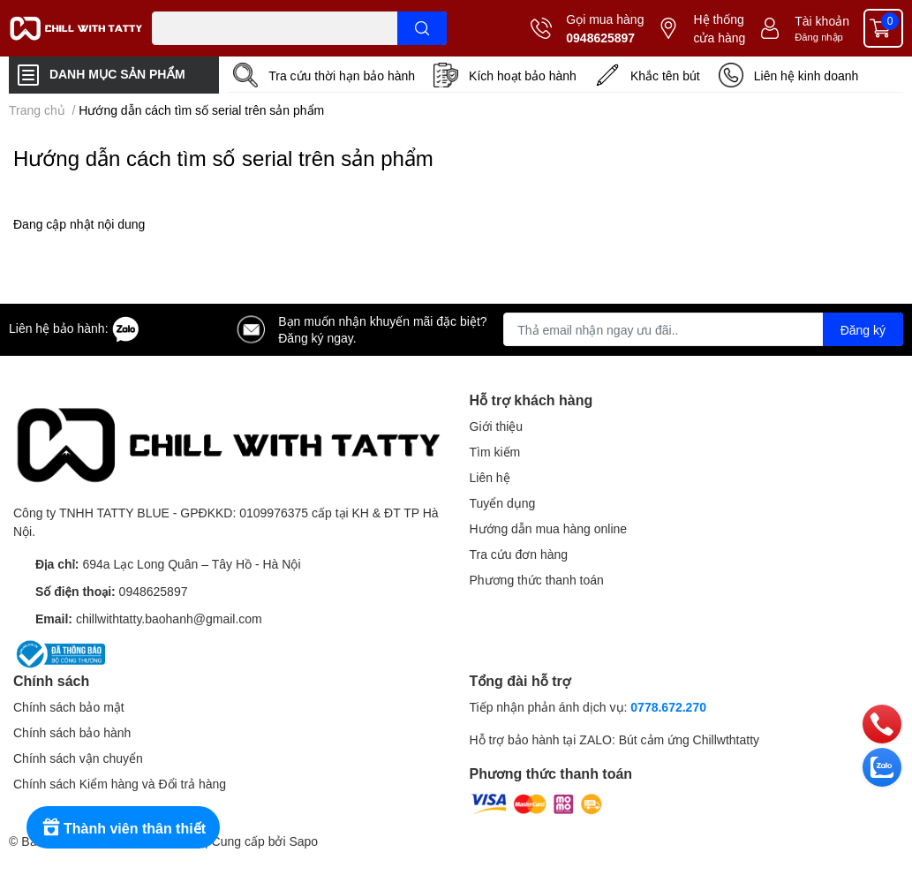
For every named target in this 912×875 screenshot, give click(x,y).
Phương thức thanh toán (537, 579)
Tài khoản (822, 20)
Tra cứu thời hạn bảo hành (341, 75)
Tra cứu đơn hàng (519, 554)
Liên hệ (490, 477)
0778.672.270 (668, 706)
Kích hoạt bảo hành (523, 75)
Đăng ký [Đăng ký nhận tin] (863, 329)
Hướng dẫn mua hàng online (549, 528)
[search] (422, 28)
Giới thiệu (497, 426)
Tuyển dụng (503, 502)
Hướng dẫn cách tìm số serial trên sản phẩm (223, 157)
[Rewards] (123, 827)
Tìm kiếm (495, 451)
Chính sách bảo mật (68, 706)
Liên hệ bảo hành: (74, 328)
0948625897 (600, 37)
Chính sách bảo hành (72, 732)
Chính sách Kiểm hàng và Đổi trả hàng (119, 783)
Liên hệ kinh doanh (806, 75)
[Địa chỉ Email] (703, 329)
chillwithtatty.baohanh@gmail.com (169, 618)
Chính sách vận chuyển (78, 758)
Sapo (303, 841)
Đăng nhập (819, 36)
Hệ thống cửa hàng (719, 28)
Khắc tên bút (665, 75)
